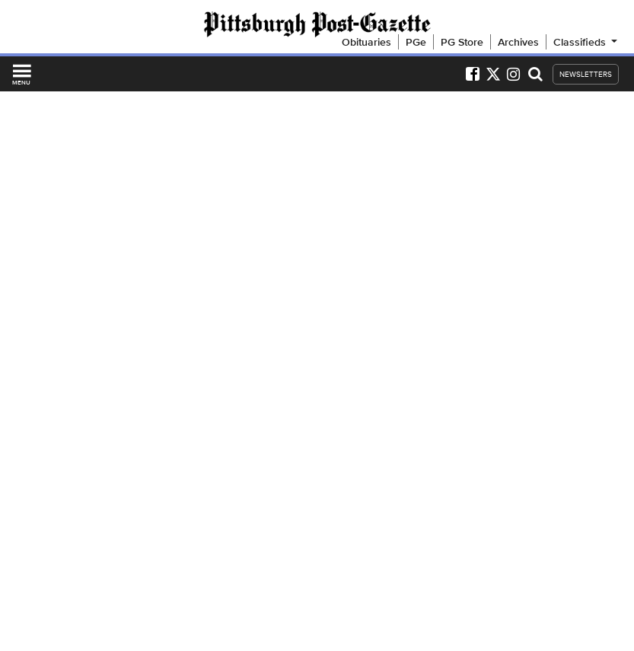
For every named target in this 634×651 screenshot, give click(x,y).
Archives (518, 41)
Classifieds (586, 41)
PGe (416, 41)
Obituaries (366, 41)
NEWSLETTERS (585, 74)
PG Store (462, 41)
